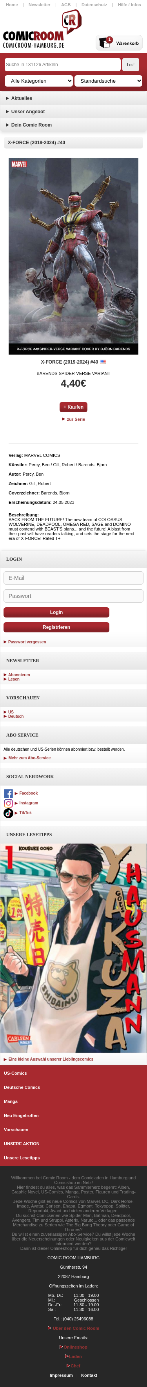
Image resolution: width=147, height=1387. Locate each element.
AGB (66, 4)
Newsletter (40, 4)
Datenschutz (94, 4)
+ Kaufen (73, 407)
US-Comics (15, 1073)
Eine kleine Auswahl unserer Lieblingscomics (48, 1059)
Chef (73, 1365)
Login (56, 612)
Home (12, 4)
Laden (73, 1356)
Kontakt (89, 1375)
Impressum (61, 1375)
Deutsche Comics (22, 1087)
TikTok (18, 813)
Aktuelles (21, 98)
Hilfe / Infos (129, 4)
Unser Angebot (28, 111)
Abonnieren (19, 675)
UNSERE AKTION (22, 1143)
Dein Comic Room (31, 125)
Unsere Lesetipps (22, 1157)
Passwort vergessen (27, 642)
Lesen (14, 679)
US (11, 712)
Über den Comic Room (74, 1328)
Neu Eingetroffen (21, 1115)
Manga (11, 1101)
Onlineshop (73, 1347)
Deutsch (16, 716)
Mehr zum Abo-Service (27, 758)
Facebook (21, 793)
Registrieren (56, 627)
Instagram (21, 803)
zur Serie (73, 419)
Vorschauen (16, 1129)
